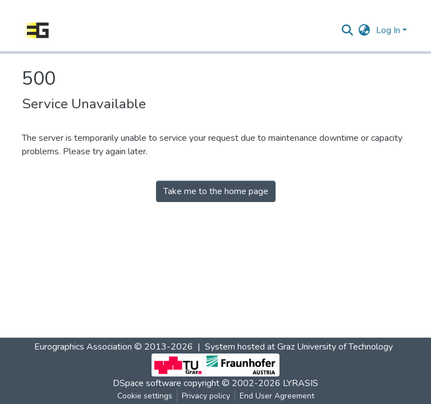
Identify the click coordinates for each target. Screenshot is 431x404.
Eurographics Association (83, 347)
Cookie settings (144, 396)
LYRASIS (300, 383)
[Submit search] (347, 30)
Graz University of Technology (335, 347)
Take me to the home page (215, 191)
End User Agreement (277, 396)
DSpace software (147, 383)
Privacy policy (206, 396)
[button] (364, 30)
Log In (388, 30)
